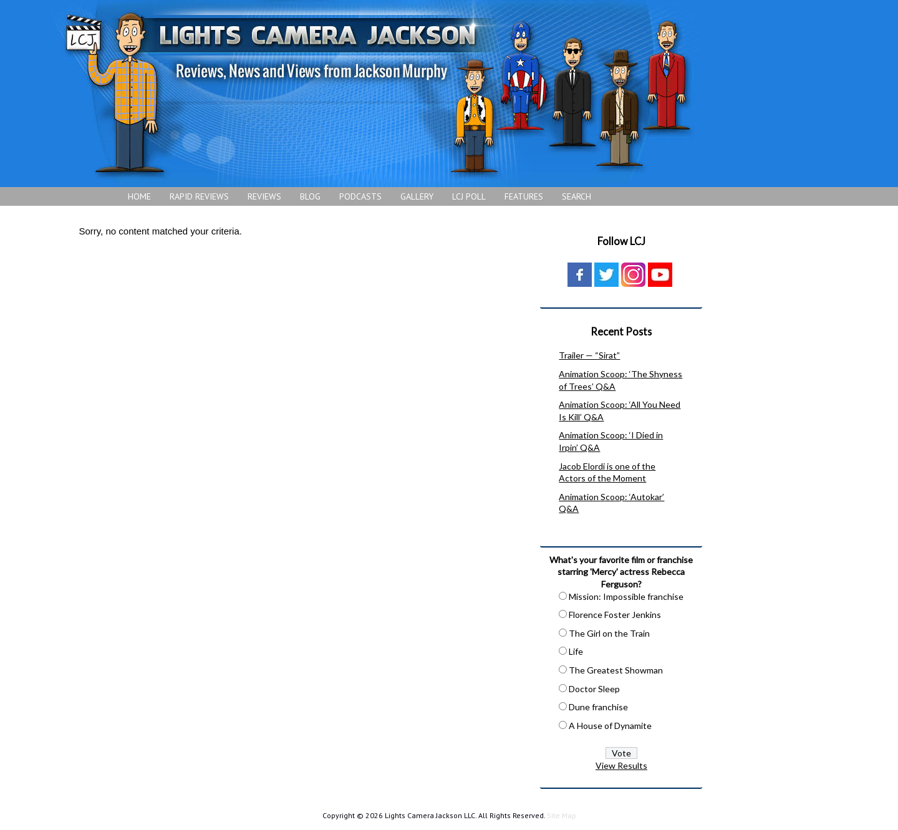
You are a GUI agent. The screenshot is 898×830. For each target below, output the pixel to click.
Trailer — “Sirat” (589, 355)
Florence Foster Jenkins (615, 614)
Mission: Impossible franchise (626, 596)
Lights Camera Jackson (377, 93)
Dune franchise (598, 707)
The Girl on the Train (609, 633)
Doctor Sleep (594, 688)
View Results (621, 765)
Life (576, 651)
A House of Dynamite (610, 725)
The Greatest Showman (616, 670)
